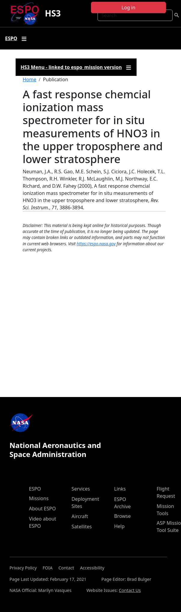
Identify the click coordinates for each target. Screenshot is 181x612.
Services (80, 488)
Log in (128, 7)
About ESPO (42, 508)
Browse (122, 516)
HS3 (53, 13)
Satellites (81, 526)
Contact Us (130, 590)
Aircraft (79, 516)
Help (119, 526)
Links (120, 488)
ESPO (35, 488)
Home (30, 79)
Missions (39, 498)
